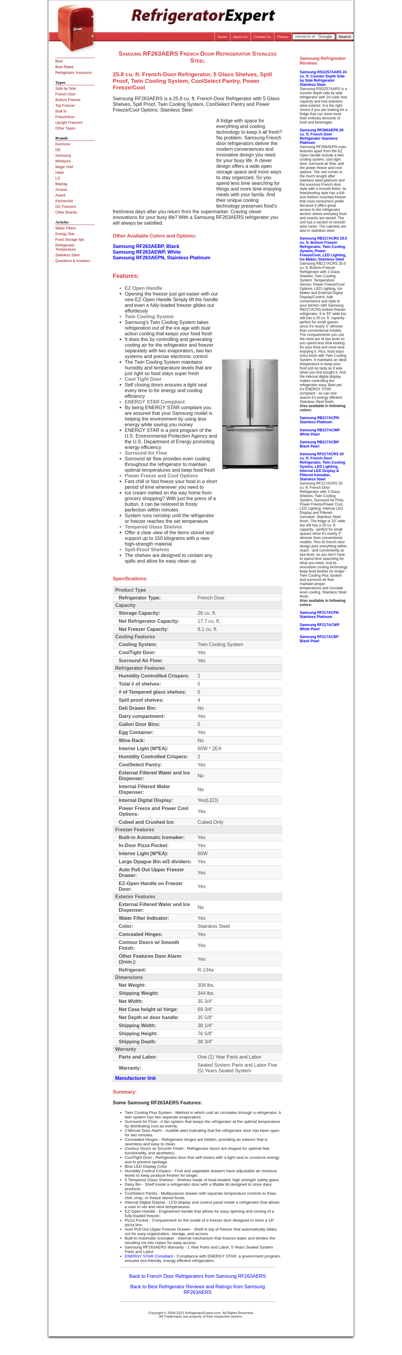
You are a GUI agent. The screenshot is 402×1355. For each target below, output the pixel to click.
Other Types (65, 128)
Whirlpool (63, 161)
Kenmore (62, 144)
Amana (61, 190)
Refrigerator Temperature (65, 247)
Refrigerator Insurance (73, 73)
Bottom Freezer (67, 100)
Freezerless (64, 117)
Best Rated (64, 67)
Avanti (60, 195)
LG (57, 178)
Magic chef (64, 167)
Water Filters (65, 228)
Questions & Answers (72, 261)
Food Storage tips (69, 239)
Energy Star (65, 234)
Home (222, 37)
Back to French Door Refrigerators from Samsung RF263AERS (197, 1276)
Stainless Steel (67, 255)
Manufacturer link (135, 1078)
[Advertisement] (163, 160)
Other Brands (66, 212)
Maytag (61, 184)
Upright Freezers (69, 123)
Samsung (63, 155)
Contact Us (262, 37)
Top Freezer (65, 105)
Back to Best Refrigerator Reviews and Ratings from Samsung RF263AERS (197, 1289)
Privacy (283, 37)
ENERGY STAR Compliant (149, 1256)
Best (59, 61)
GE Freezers (65, 207)
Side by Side (65, 88)
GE (58, 150)
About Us (240, 37)
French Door (65, 94)
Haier (59, 172)
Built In (60, 111)
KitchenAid (64, 201)
